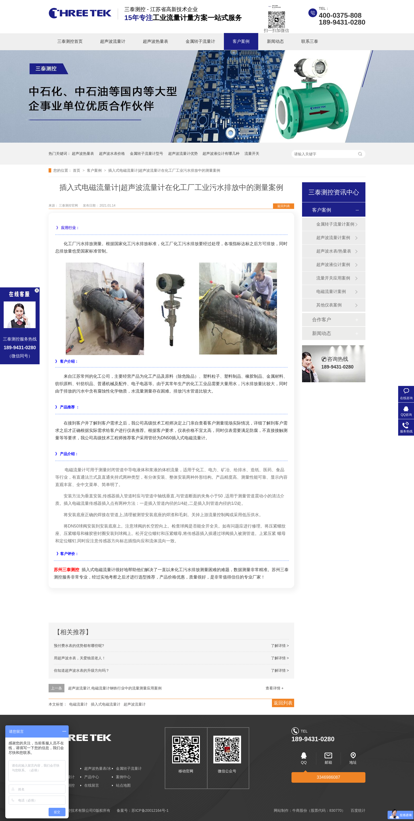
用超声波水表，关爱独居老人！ (80, 658)
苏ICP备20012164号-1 (149, 810)
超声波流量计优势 (183, 153)
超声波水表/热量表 (333, 251)
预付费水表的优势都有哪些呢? (79, 645)
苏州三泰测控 (66, 569)
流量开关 (251, 153)
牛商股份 (299, 810)
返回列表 (283, 206)
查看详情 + (275, 688)
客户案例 (241, 41)
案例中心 (123, 777)
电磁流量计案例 (331, 291)
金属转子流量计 (200, 41)
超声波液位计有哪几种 (221, 153)
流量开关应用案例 (333, 278)
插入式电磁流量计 (105, 704)
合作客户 (321, 319)
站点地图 (123, 785)
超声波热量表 (155, 41)
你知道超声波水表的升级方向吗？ (81, 670)
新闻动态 (275, 41)
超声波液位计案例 (333, 264)
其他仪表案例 (329, 305)
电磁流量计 (78, 704)
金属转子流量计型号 (146, 153)
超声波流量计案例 (333, 237)
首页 (77, 170)
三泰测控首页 (70, 41)
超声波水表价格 (112, 153)
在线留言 (91, 785)
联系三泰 (309, 41)
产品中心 (91, 777)
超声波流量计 (112, 41)
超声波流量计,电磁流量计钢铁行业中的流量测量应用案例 (115, 688)
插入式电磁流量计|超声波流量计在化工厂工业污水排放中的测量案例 (164, 170)
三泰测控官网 (69, 205)
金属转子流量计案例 (335, 224)
